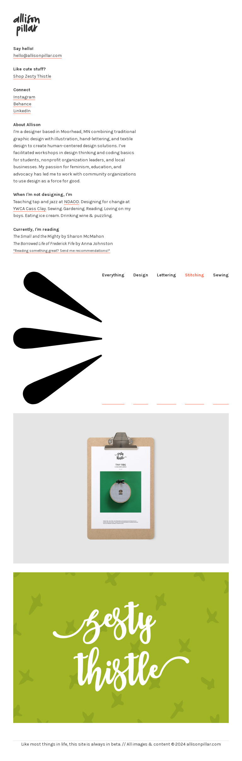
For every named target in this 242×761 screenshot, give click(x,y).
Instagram (24, 97)
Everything (113, 275)
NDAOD (71, 201)
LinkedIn (22, 111)
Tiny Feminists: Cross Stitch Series (48, 560)
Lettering (166, 275)
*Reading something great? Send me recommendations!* (61, 250)
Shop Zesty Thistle (32, 76)
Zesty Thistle (26, 719)
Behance (22, 104)
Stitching (194, 275)
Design (140, 275)
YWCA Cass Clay (29, 208)
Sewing (221, 275)
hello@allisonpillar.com (37, 55)
